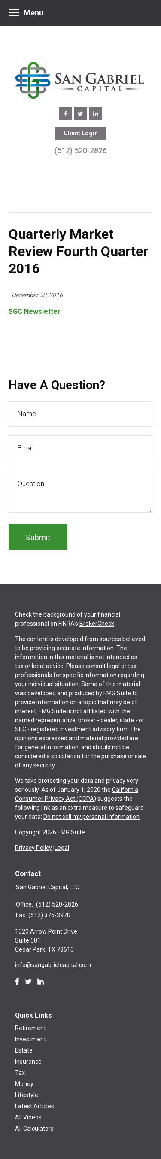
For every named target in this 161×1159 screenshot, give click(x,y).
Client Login (81, 133)
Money (24, 1083)
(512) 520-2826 (81, 150)
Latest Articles (34, 1106)
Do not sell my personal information (91, 816)
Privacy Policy (33, 847)
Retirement (30, 1028)
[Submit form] (38, 537)
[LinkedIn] (40, 981)
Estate (24, 1050)
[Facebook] (17, 981)
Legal (62, 847)
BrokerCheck (96, 623)
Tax (20, 1072)
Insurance (28, 1061)
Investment (30, 1039)
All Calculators (34, 1128)
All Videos (28, 1117)
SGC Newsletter (35, 311)
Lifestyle (26, 1095)
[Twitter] (28, 981)
